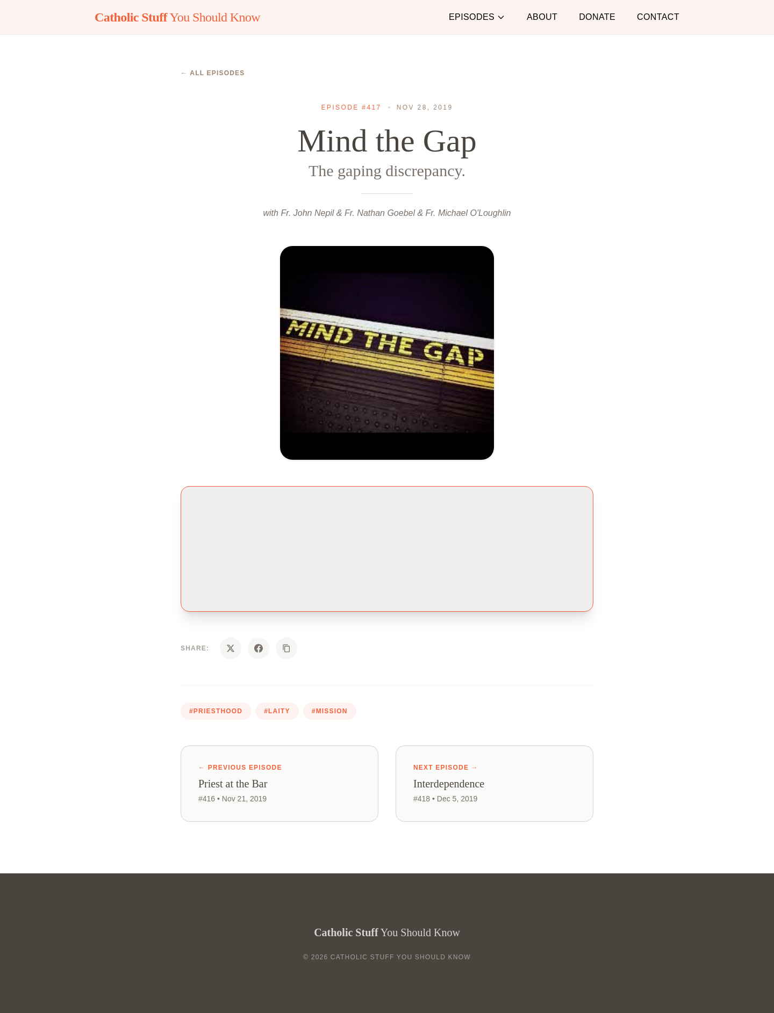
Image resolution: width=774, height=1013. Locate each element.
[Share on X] (230, 648)
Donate (597, 16)
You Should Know (177, 17)
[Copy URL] (286, 648)
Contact (658, 16)
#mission (330, 711)
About (542, 16)
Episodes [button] (477, 16)
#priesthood (215, 711)
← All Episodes (213, 73)
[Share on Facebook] (258, 648)
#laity (277, 711)
